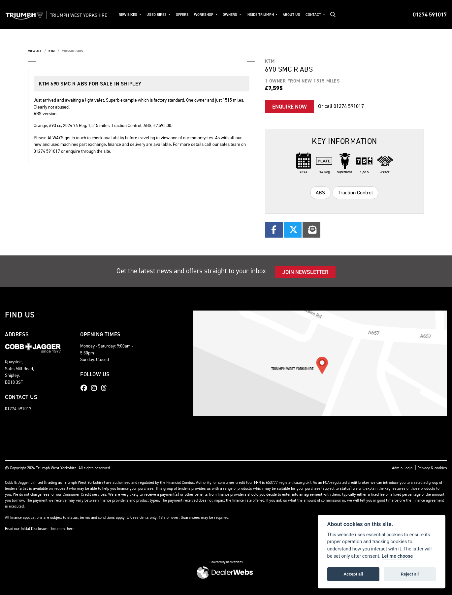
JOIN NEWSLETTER (305, 272)
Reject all (410, 574)
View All (35, 51)
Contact (320, 14)
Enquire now (289, 106)
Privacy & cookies (432, 468)
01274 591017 (430, 14)
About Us (298, 14)
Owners (237, 14)
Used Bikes (164, 14)
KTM (51, 51)
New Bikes (135, 14)
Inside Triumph (267, 14)
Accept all (353, 574)
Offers (189, 14)
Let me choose (397, 556)
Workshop (211, 14)
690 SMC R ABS (72, 51)
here (71, 528)
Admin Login (402, 468)
